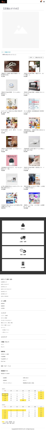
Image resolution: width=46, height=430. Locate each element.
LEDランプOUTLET (4, 296)
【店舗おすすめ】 (7, 52)
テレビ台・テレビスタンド (6, 320)
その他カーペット (5, 329)
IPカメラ (2, 346)
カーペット (3, 327)
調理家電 (2, 303)
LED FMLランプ (4, 293)
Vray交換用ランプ (4, 358)
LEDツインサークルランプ (6, 289)
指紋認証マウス (4, 370)
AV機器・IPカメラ (5, 342)
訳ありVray (3, 361)
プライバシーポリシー (7, 383)
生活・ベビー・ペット (6, 366)
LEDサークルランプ (5, 284)
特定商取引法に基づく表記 (28, 383)
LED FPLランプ (4, 286)
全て (2, 52)
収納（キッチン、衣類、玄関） (7, 322)
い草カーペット (5, 332)
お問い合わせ (25, 377)
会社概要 (5, 377)
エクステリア (4, 337)
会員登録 (5, 380)
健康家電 (2, 305)
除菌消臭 (3, 351)
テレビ (2, 344)
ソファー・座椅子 (4, 315)
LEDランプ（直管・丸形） (7, 279)
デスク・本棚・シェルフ (6, 325)
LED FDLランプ (4, 291)
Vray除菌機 (3, 356)
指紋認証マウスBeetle (5, 373)
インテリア (3, 313)
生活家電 (2, 308)
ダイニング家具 (4, 317)
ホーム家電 (3, 301)
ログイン (25, 380)
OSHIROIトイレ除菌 (5, 354)
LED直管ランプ (4, 281)
